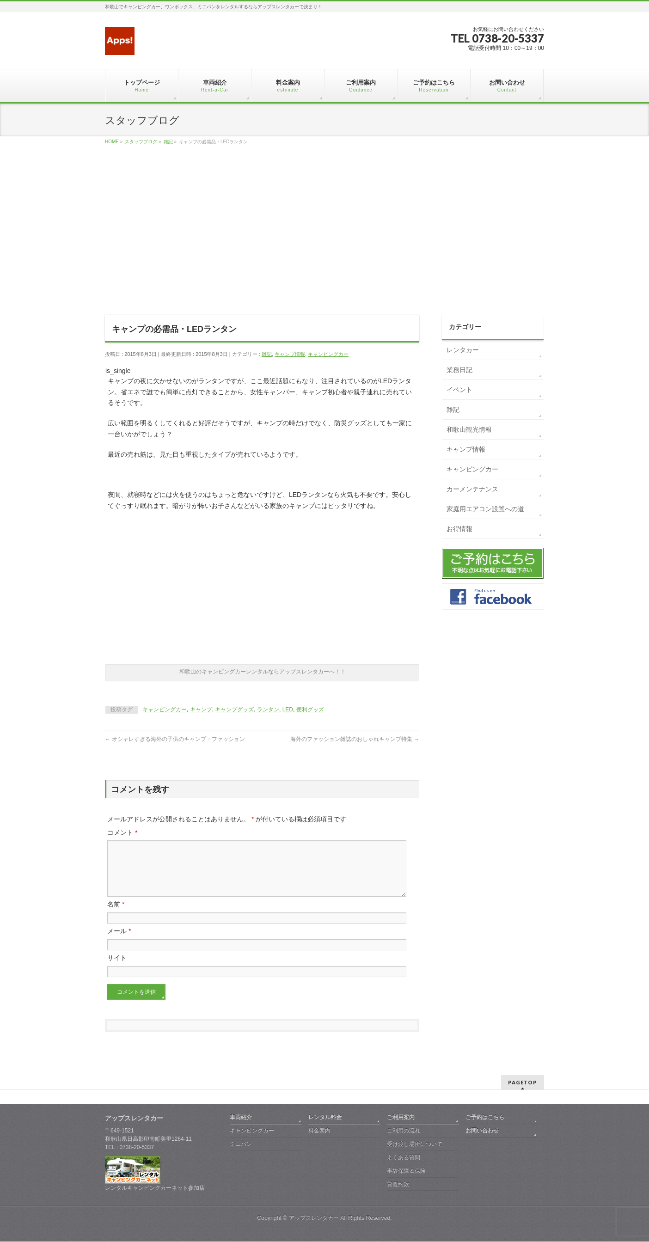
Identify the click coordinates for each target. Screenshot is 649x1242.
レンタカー (463, 350)
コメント (122, 832)
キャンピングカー (328, 354)
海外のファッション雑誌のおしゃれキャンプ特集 (354, 739)
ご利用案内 (401, 1117)
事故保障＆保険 (406, 1171)
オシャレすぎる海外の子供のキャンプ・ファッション (175, 739)
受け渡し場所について (414, 1144)
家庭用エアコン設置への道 (485, 509)
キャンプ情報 (290, 354)
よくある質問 (403, 1158)
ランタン (268, 709)
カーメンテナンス (472, 489)
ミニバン (241, 1144)
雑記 (267, 354)
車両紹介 (241, 1117)
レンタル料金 (325, 1117)
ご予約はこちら (484, 1117)
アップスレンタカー (314, 1218)
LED (287, 709)
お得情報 (459, 528)
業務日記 (459, 369)
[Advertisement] (324, 240)
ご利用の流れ (403, 1131)
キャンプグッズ (234, 709)
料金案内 (319, 1131)
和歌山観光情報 (469, 429)
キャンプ (201, 709)
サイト (117, 969)
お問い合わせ (482, 1131)
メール (119, 942)
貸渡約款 (398, 1184)
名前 (115, 915)
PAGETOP (522, 1083)
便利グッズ (310, 709)
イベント (459, 389)
